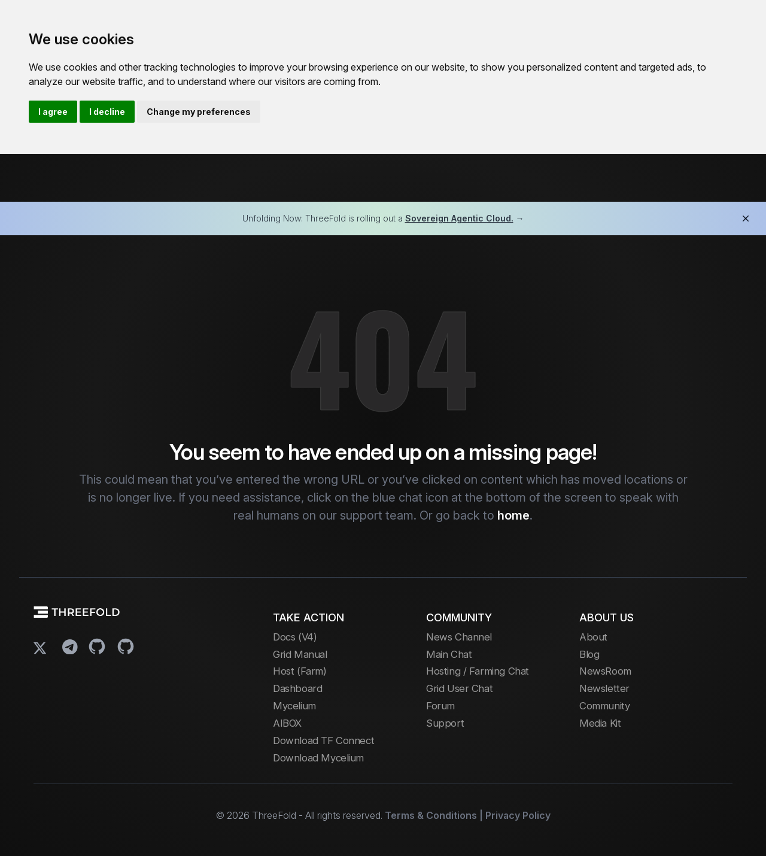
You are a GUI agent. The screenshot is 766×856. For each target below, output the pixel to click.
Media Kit (600, 723)
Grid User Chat (459, 688)
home (513, 515)
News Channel (459, 637)
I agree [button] (53, 112)
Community (604, 706)
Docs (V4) (295, 637)
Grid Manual (300, 654)
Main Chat (449, 654)
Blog (589, 654)
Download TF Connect (323, 740)
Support (445, 723)
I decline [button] (107, 112)
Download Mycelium (318, 758)
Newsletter (604, 688)
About (593, 637)
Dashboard (297, 688)
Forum (440, 706)
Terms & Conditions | (434, 815)
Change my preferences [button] (199, 112)
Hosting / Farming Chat (477, 671)
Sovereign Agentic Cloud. (459, 218)
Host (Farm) (299, 671)
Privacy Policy (518, 815)
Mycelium (294, 706)
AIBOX (287, 723)
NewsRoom (605, 671)
